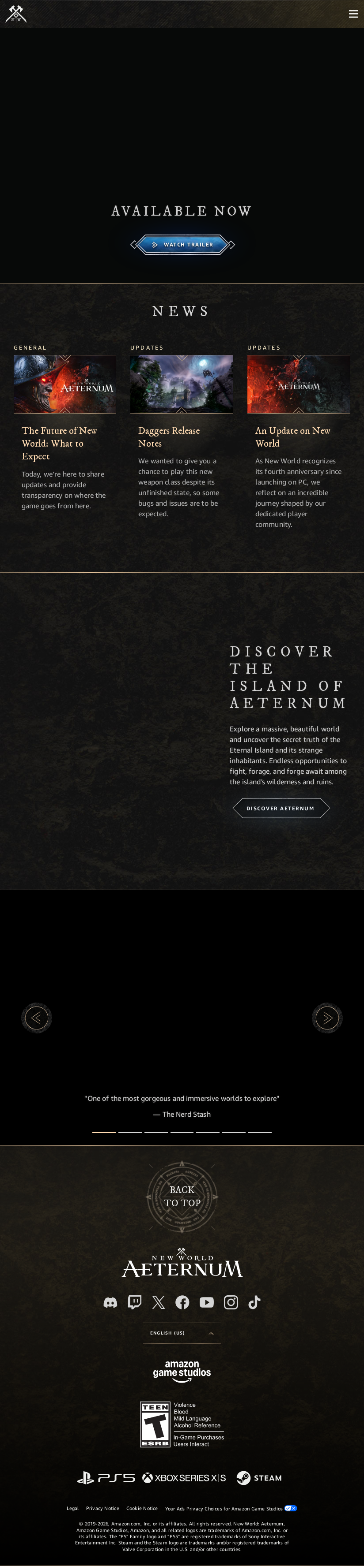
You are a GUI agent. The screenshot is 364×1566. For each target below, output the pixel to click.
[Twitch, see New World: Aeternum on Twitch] (135, 1302)
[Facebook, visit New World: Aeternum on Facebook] (182, 1302)
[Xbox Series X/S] (184, 1478)
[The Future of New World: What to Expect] (65, 384)
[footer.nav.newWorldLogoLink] (182, 1274)
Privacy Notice (102, 1508)
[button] (36, 1018)
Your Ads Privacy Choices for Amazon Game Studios (231, 1508)
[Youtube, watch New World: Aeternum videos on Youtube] (207, 1302)
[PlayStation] (106, 1478)
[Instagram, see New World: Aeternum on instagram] (231, 1302)
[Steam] (260, 1478)
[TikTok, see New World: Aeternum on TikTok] (254, 1302)
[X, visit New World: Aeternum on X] (158, 1302)
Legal (73, 1508)
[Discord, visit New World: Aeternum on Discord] (110, 1302)
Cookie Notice (142, 1508)
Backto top (182, 1196)
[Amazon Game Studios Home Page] (182, 1373)
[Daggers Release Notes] (181, 384)
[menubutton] (353, 14)
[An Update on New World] (298, 384)
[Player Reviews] (234, 1132)
